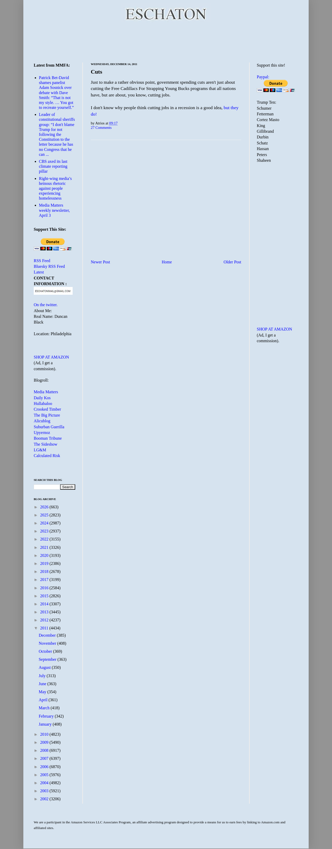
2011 (44, 628)
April (44, 700)
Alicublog (42, 421)
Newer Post (100, 262)
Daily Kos (42, 398)
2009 (45, 742)
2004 (45, 783)
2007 (45, 758)
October (46, 651)
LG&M (40, 450)
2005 (45, 775)
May (43, 692)
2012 (45, 620)
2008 (45, 750)
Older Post (232, 262)
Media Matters (46, 392)
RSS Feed (42, 260)
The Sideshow (45, 444)
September (48, 659)
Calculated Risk (47, 455)
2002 (45, 799)
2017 (45, 579)
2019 (45, 563)
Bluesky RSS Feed (49, 266)
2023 (45, 531)
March (45, 708)
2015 (45, 596)
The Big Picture (47, 415)
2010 (45, 734)
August (45, 667)
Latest (39, 272)
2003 (45, 791)
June (43, 684)
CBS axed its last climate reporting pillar (53, 166)
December (48, 635)
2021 (45, 547)
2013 (45, 612)
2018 (45, 571)
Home (167, 262)
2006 (45, 766)
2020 (45, 555)
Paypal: (263, 77)
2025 (45, 515)
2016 (45, 588)
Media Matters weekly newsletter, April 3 (54, 210)
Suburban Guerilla (49, 427)
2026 (45, 507)
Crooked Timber (47, 409)
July (43, 675)
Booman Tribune (48, 438)
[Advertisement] (166, 41)
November (48, 643)
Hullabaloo (43, 403)
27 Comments (101, 127)
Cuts (96, 71)
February (47, 716)
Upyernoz (42, 432)
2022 (45, 539)
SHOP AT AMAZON (51, 357)
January (46, 724)
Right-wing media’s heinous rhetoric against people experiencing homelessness (55, 188)
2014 (45, 604)
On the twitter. (46, 305)
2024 (45, 523)
